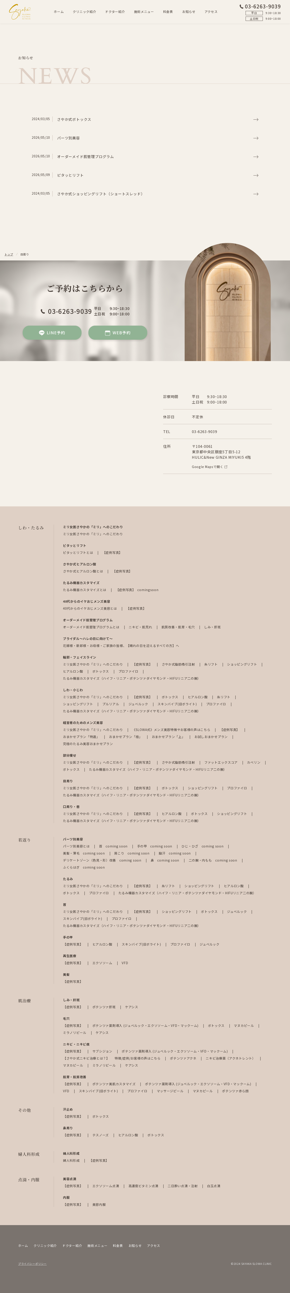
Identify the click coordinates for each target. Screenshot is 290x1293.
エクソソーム (102, 963)
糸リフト (211, 664)
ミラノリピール (75, 1032)
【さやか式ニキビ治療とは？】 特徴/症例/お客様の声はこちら (112, 1058)
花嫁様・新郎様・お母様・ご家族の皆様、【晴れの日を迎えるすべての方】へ (121, 645)
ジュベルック (138, 704)
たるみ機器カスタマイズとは (85, 589)
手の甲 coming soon (155, 846)
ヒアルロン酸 (73, 671)
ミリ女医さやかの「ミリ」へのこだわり (93, 534)
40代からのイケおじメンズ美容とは (90, 608)
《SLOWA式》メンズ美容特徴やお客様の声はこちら (171, 729)
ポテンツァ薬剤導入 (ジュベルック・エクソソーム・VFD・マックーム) (145, 1025)
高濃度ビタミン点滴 (143, 1186)
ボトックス (101, 671)
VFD (125, 963)
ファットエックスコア (221, 762)
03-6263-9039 (260, 6)
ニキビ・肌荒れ (141, 627)
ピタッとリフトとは (78, 552)
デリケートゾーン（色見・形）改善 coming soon (102, 860)
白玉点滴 (213, 1186)
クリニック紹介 (84, 11)
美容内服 (99, 1204)
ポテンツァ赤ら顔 (235, 1091)
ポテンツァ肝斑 (104, 1007)
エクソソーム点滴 (106, 1186)
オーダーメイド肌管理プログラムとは (91, 627)
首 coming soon (113, 846)
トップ (9, 254)
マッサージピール (170, 1091)
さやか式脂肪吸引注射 (179, 664)
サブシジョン (102, 1051)
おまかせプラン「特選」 (81, 736)
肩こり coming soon (132, 853)
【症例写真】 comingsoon (137, 589)
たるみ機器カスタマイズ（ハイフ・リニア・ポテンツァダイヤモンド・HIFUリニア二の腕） (132, 678)
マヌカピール (244, 1025)
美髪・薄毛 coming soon (84, 853)
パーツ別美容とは (76, 846)
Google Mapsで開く (209, 466)
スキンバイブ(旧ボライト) (177, 704)
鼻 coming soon (165, 860)
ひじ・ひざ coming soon (202, 846)
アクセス (211, 11)
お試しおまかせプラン (211, 736)
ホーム (59, 11)
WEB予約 (117, 333)
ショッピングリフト (242, 664)
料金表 (168, 11)
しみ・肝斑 (212, 627)
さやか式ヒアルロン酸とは (83, 571)
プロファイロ (128, 671)
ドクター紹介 (115, 11)
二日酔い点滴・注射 (183, 1186)
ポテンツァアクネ (183, 1058)
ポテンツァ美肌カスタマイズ (114, 1084)
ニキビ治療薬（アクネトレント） (231, 1058)
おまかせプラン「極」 (126, 736)
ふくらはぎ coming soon (84, 867)
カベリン (254, 762)
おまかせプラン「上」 (169, 736)
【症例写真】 (112, 552)
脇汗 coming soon (175, 853)
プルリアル (111, 704)
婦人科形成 (71, 1160)
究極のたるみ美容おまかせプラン (88, 743)
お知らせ (189, 11)
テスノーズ (101, 1135)
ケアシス (131, 1007)
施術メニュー (144, 11)
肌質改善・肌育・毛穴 (179, 627)
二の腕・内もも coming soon (213, 860)
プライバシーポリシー (32, 1264)
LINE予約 (52, 333)
